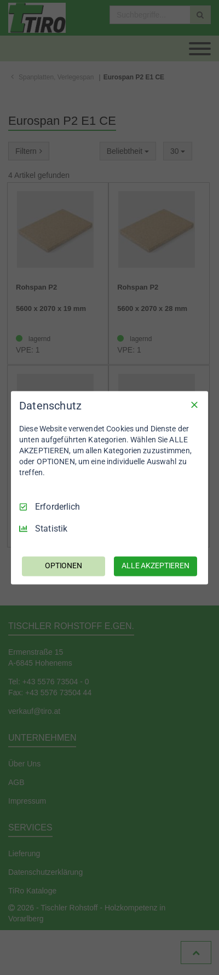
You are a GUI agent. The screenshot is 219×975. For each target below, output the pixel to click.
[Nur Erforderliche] (194, 404)
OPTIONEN (63, 565)
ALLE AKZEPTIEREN (155, 565)
